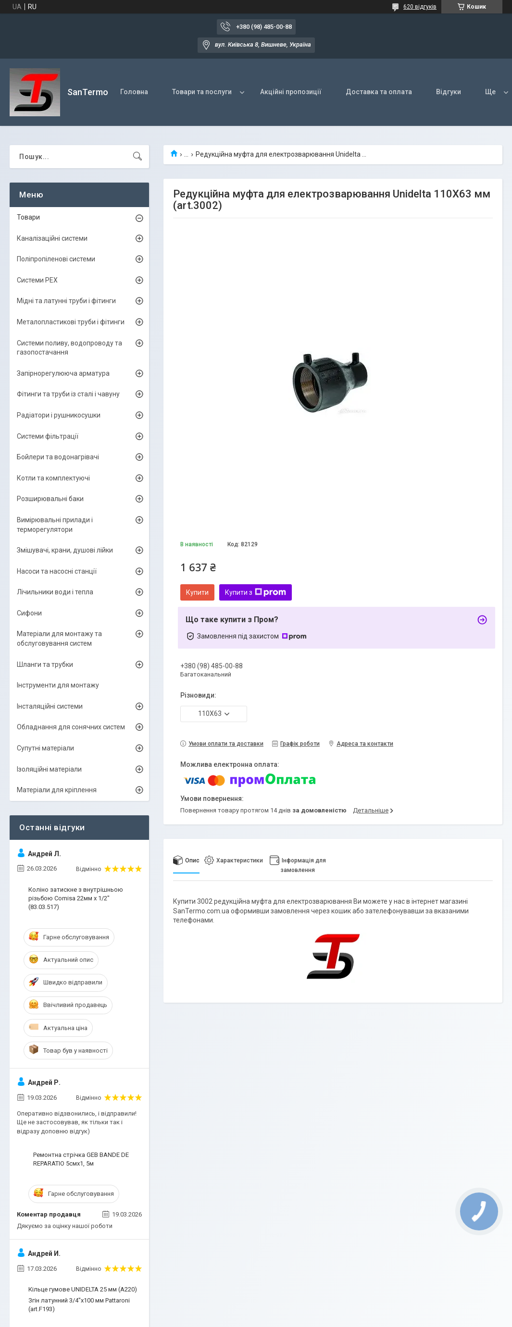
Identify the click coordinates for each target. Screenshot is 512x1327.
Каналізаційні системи (52, 238)
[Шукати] (137, 156)
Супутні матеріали (45, 748)
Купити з (255, 592)
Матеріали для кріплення (57, 790)
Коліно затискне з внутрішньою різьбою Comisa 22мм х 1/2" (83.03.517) (75, 898)
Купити (197, 592)
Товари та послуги (202, 92)
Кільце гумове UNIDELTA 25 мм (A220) (82, 1289)
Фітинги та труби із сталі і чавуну (68, 394)
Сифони (29, 613)
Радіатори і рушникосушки (58, 415)
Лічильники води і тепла (55, 592)
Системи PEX (37, 280)
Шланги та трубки (45, 664)
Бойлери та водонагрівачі (58, 457)
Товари (28, 217)
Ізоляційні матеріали (49, 769)
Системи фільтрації (47, 436)
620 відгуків (420, 6)
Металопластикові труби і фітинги (71, 322)
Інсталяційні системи (50, 706)
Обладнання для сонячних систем (71, 727)
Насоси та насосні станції (57, 571)
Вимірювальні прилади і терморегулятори (55, 524)
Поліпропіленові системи (56, 259)
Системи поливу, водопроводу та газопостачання (69, 347)
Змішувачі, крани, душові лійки (65, 550)
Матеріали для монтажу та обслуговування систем (59, 638)
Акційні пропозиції (291, 92)
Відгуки (448, 92)
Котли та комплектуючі (53, 478)
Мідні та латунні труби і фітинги (66, 301)
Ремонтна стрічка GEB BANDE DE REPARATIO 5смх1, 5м (81, 1159)
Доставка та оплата (379, 92)
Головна (134, 92)
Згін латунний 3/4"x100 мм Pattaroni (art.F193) (79, 1305)
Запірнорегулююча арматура (63, 373)
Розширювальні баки (50, 499)
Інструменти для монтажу (58, 685)
